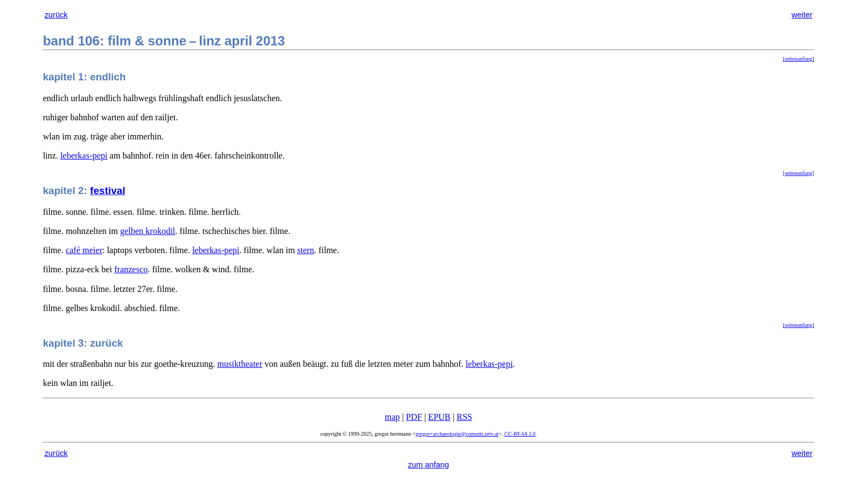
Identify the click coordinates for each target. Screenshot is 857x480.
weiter (801, 14)
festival (107, 190)
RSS (464, 417)
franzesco (131, 269)
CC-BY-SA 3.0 (520, 434)
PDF (414, 417)
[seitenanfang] (798, 59)
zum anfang (428, 464)
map (392, 417)
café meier (84, 250)
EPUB (439, 417)
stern (305, 250)
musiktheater (239, 363)
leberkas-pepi (83, 155)
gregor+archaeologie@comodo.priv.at (456, 434)
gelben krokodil (147, 231)
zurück (55, 14)
